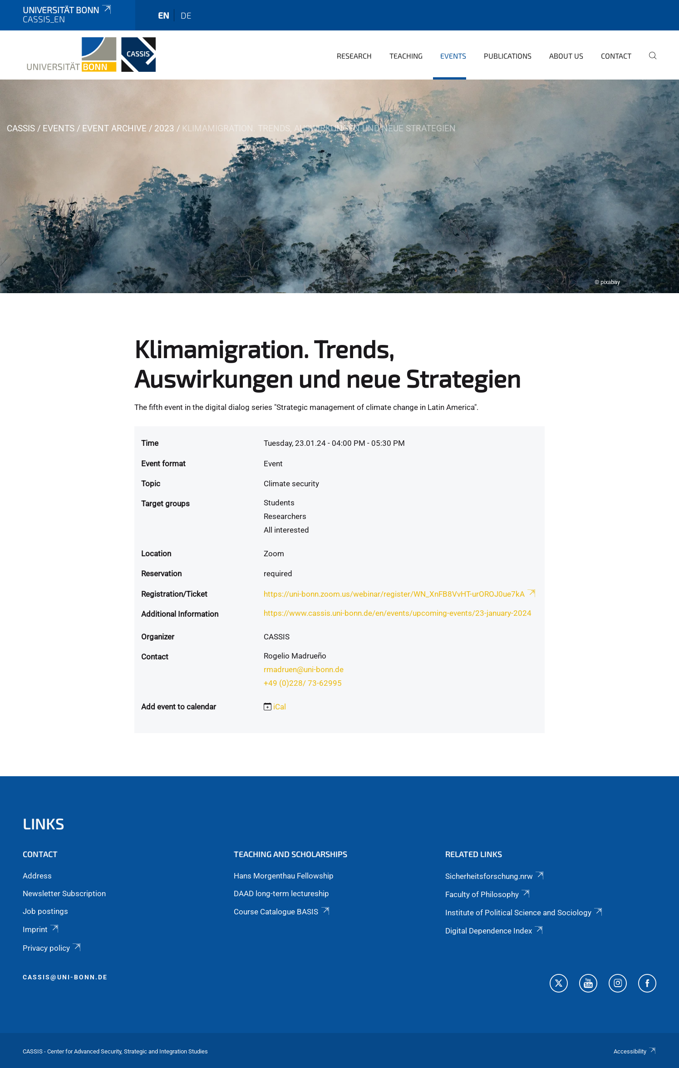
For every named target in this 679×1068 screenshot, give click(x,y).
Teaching (406, 55)
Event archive (114, 128)
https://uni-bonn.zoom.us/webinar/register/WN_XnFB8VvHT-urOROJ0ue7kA (400, 594)
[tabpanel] (339, 186)
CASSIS (21, 128)
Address (37, 875)
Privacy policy (52, 948)
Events (453, 55)
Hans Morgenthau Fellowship (284, 875)
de (186, 15)
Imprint (41, 929)
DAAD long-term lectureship (281, 893)
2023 (164, 128)
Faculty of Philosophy (488, 894)
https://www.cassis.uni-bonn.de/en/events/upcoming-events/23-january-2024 (397, 613)
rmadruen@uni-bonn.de (304, 669)
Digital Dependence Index (494, 930)
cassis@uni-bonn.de (65, 977)
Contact (616, 55)
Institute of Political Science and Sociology (524, 912)
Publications (507, 55)
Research (354, 55)
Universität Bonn (68, 10)
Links (43, 823)
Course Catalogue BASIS (282, 911)
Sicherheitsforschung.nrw (495, 876)
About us (566, 55)
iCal (279, 706)
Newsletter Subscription (64, 893)
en (163, 15)
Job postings (45, 911)
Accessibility (635, 1051)
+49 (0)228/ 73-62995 (303, 683)
